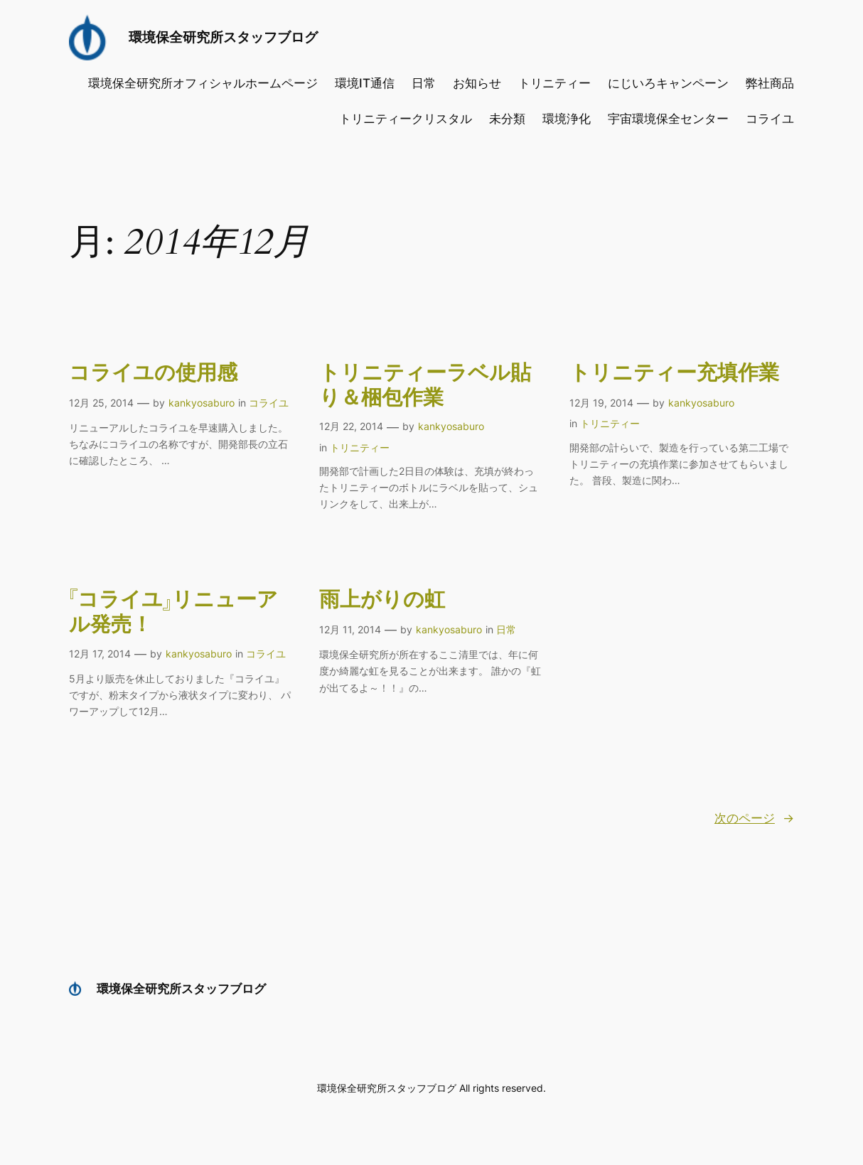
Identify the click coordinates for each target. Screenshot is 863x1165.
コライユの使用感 (153, 373)
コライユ (269, 403)
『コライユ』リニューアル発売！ (173, 613)
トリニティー (360, 447)
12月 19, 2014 (601, 403)
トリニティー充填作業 (674, 373)
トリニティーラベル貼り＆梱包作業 (425, 386)
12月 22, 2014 (351, 426)
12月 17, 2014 (100, 654)
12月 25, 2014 (101, 403)
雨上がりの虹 (382, 600)
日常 (506, 629)
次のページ (754, 818)
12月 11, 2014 (350, 629)
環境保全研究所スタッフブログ (223, 37)
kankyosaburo (201, 403)
